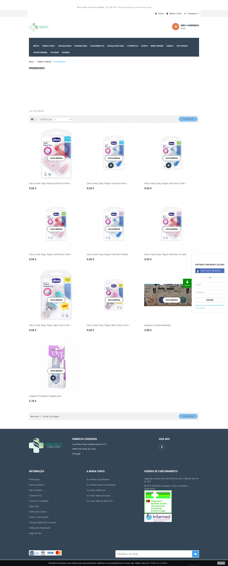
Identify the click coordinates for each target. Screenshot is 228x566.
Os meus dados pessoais (98, 495)
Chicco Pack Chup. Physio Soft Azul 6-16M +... (165, 183)
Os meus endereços (96, 490)
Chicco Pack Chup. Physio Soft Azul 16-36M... (108, 254)
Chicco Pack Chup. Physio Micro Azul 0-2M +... (50, 325)
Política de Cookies (38, 511)
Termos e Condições (39, 501)
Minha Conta (173, 13)
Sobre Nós (34, 506)
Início (31, 61)
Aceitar (221, 563)
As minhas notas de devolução (101, 484)
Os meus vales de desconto (100, 501)
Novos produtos (36, 484)
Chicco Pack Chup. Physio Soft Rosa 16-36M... (165, 254)
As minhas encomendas (98, 479)
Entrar (159, 13)
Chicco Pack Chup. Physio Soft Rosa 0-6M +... (50, 183)
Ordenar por (46, 119)
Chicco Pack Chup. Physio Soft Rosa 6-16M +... (51, 254)
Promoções (34, 479)
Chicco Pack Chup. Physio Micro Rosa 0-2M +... (109, 325)
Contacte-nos (35, 495)
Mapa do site (35, 533)
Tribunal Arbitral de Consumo (42, 522)
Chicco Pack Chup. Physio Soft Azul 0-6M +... (107, 183)
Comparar (191, 13)
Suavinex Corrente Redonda (157, 325)
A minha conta (96, 471)
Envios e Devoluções (39, 517)
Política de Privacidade (39, 527)
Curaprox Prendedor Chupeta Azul (45, 396)
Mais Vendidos (36, 490)
